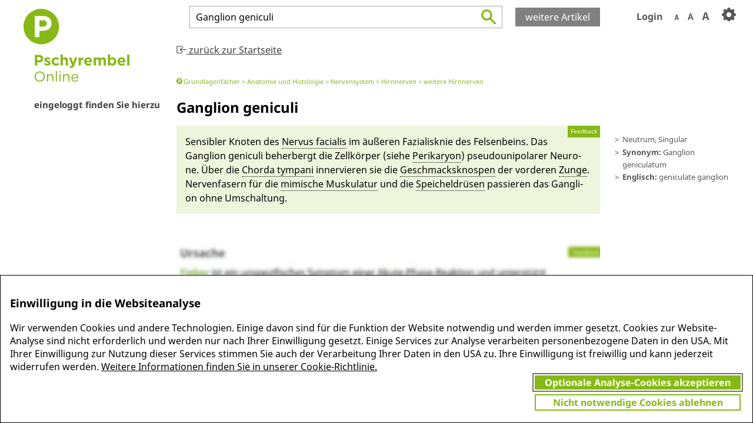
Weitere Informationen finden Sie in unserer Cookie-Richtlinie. (239, 366)
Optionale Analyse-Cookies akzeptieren (638, 382)
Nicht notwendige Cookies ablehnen (638, 402)
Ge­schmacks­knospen (447, 169)
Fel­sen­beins (500, 141)
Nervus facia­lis (314, 141)
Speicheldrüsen (450, 183)
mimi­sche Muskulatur (329, 183)
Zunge (573, 169)
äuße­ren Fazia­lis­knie (407, 141)
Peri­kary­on (436, 155)
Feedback (584, 131)
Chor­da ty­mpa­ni (278, 169)
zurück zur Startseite (229, 49)
